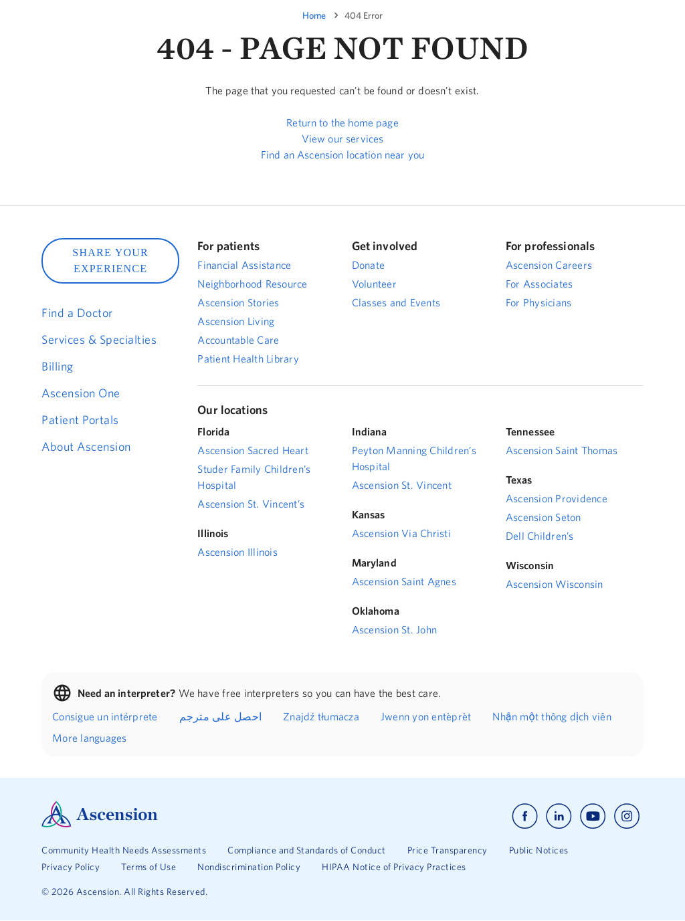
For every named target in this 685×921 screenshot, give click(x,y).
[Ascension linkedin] (559, 816)
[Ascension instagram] (627, 816)
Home (314, 15)
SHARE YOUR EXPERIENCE (110, 260)
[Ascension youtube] (593, 816)
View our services (343, 138)
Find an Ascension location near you (342, 154)
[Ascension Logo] (99, 824)
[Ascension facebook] (525, 816)
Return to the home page (342, 122)
